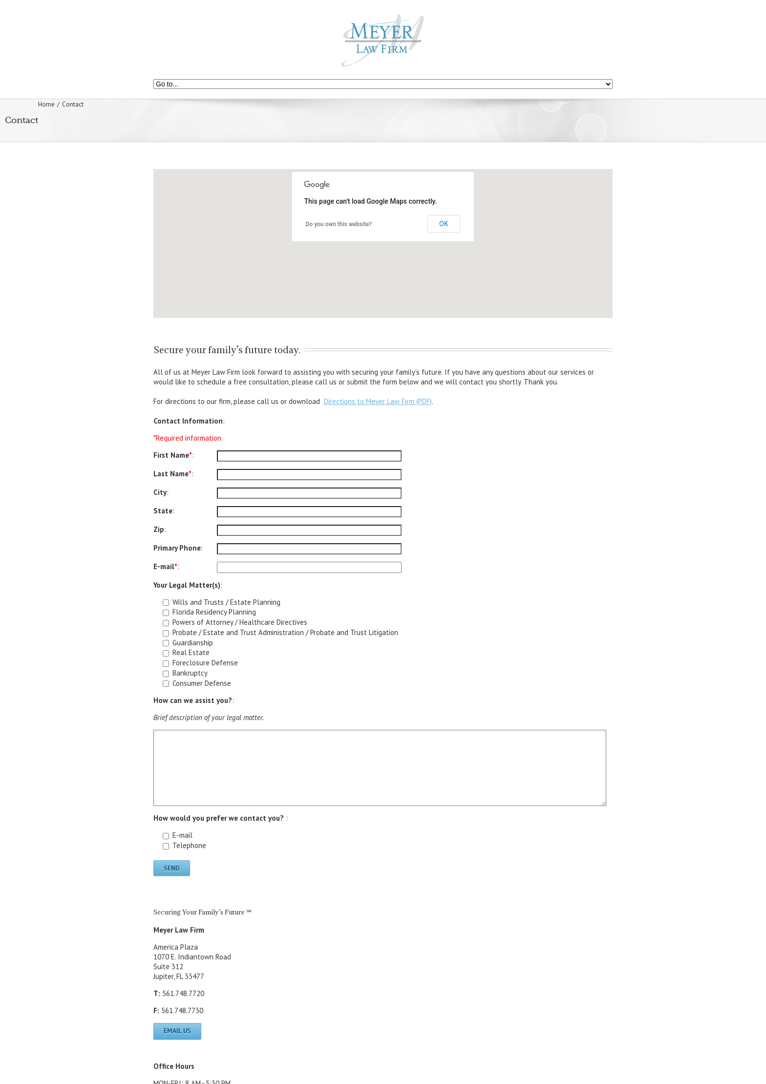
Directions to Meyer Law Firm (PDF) (378, 401)
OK (443, 224)
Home (46, 104)
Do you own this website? (339, 224)
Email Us (177, 1031)
